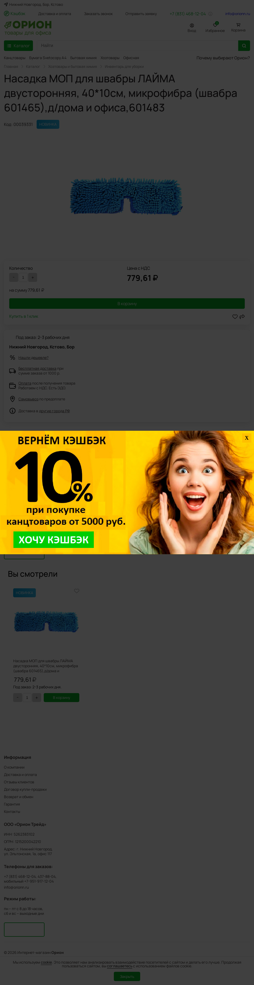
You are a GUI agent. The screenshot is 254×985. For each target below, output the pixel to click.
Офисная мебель (138, 57)
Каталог (33, 66)
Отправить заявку (141, 14)
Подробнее (15, 461)
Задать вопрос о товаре (27, 525)
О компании (14, 767)
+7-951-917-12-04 (39, 881)
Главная (11, 66)
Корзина (238, 29)
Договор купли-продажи (25, 789)
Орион (57, 952)
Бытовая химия (83, 57)
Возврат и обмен (18, 796)
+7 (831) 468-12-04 (188, 14)
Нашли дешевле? (33, 357)
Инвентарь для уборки (124, 66)
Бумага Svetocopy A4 (47, 57)
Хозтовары (110, 57)
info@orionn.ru (237, 14)
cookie (46, 962)
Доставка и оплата (54, 14)
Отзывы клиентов (19, 781)
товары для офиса (27, 32)
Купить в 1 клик (23, 316)
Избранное (215, 27)
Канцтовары (14, 57)
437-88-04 (47, 876)
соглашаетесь (119, 965)
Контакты (12, 811)
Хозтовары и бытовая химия (72, 66)
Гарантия (12, 804)
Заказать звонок (98, 14)
